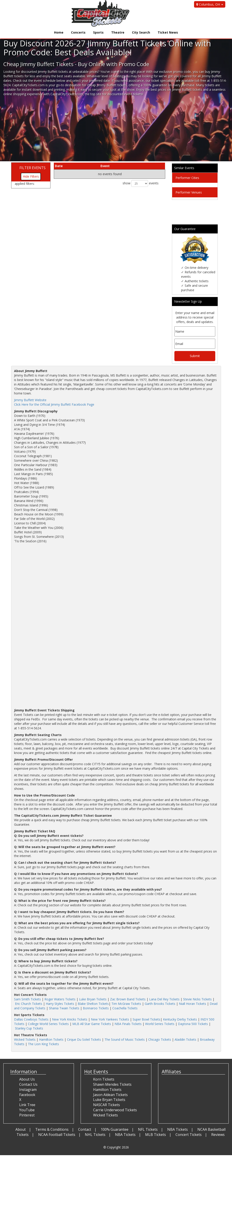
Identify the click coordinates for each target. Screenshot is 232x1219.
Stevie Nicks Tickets (197, 999)
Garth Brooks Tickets (160, 1003)
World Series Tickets (159, 1024)
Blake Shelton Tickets (93, 1003)
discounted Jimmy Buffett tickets (44, 71)
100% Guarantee (114, 1129)
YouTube (27, 1109)
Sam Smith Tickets (27, 999)
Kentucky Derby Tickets (180, 1019)
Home (58, 32)
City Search (141, 32)
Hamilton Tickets (51, 1039)
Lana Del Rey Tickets (164, 999)
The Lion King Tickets (43, 1044)
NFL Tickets (148, 1129)
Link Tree (27, 1104)
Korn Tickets (103, 1079)
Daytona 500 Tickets (193, 1024)
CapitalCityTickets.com (66, 94)
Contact (84, 1129)
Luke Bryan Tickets (93, 999)
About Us (27, 1079)
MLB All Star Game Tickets (91, 1024)
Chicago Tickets (159, 1039)
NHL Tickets (95, 1134)
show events (141, 183)
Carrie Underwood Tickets (115, 1109)
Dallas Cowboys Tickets (31, 1019)
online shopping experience (23, 94)
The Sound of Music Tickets (125, 1039)
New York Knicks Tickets (69, 1019)
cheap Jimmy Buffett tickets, (107, 85)
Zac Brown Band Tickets (128, 999)
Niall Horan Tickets (192, 1003)
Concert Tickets (189, 1134)
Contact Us (28, 1084)
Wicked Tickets (25, 1039)
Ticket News (168, 32)
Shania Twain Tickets (64, 1008)
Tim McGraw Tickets (126, 1003)
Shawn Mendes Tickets (112, 1084)
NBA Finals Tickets (128, 1024)
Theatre (117, 32)
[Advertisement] (114, 130)
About (20, 1129)
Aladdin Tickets (185, 1039)
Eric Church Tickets (28, 1003)
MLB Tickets (155, 1134)
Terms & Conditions (52, 1129)
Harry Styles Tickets (60, 1003)
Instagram (28, 1089)
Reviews (218, 1134)
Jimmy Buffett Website (30, 400)
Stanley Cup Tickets (29, 1028)
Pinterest (27, 1115)
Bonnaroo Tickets (96, 1008)
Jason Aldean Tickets (110, 1094)
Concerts (78, 32)
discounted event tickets (124, 94)
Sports (98, 32)
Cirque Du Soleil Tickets (84, 1039)
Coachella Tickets (125, 1008)
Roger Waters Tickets (59, 999)
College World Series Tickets (48, 1024)
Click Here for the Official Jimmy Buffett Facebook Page (54, 404)
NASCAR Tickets (106, 1104)
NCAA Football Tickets (56, 1134)
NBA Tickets (177, 1129)
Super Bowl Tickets (146, 1019)
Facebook (27, 1094)
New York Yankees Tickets (110, 1019)
